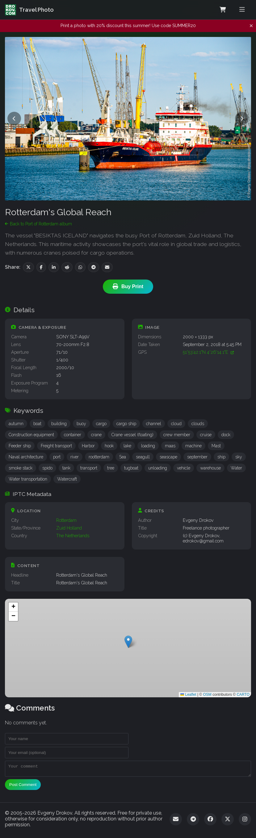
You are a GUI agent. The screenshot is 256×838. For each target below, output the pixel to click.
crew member (176, 434)
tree (110, 467)
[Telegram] (193, 821)
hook (109, 445)
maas (170, 445)
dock (225, 434)
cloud (176, 423)
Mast (216, 445)
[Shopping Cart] (222, 9)
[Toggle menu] (242, 10)
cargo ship (126, 423)
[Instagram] (245, 821)
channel (153, 423)
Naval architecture (26, 456)
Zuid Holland (69, 527)
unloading (157, 467)
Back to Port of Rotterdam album (38, 223)
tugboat (131, 467)
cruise (206, 434)
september (197, 456)
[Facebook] (210, 821)
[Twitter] (227, 821)
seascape (168, 456)
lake (127, 445)
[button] (128, 641)
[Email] (176, 821)
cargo (101, 423)
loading (148, 445)
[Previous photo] (14, 118)
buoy (81, 423)
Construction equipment (31, 434)
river (74, 456)
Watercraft (67, 479)
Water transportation (28, 479)
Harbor (88, 445)
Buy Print (128, 286)
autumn (16, 423)
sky (238, 456)
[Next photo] (242, 118)
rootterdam (99, 456)
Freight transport (56, 445)
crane (96, 434)
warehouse (210, 467)
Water (236, 467)
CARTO (243, 694)
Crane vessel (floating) (132, 434)
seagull (143, 456)
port (57, 456)
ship (221, 456)
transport (88, 467)
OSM (207, 694)
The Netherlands (72, 535)
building (59, 423)
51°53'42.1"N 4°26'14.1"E (208, 352)
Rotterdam (66, 520)
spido (47, 467)
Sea (122, 456)
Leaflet (188, 694)
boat (37, 423)
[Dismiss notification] (251, 26)
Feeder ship (20, 445)
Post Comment (22, 786)
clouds (197, 423)
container (72, 434)
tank (66, 467)
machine (193, 445)
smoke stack (20, 467)
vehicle (183, 467)
